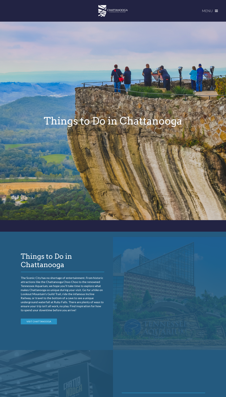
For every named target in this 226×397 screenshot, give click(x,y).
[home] (113, 11)
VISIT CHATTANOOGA (39, 321)
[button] (211, 11)
